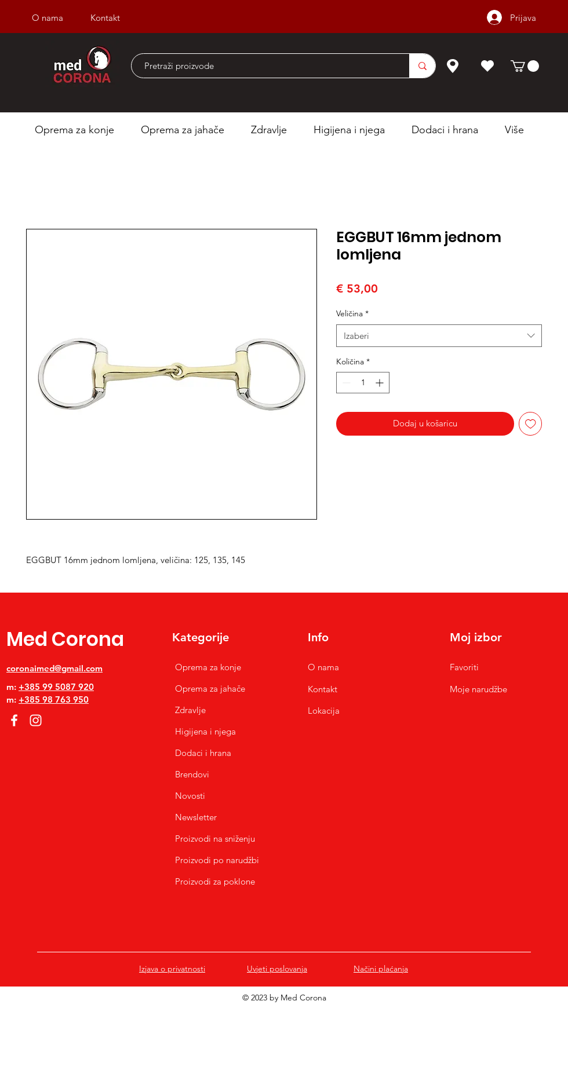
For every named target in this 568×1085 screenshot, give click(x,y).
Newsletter (196, 817)
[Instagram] (35, 720)
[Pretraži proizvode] (264, 66)
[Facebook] (14, 720)
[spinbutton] (362, 382)
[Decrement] (345, 382)
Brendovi (192, 774)
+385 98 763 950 (54, 699)
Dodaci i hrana (203, 752)
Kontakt (322, 689)
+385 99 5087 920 (56, 686)
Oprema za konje (208, 667)
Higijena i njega (205, 731)
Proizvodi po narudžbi (217, 859)
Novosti (190, 795)
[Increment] (380, 382)
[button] (525, 66)
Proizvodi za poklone (215, 881)
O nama (323, 667)
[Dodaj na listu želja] (530, 424)
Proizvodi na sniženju (215, 838)
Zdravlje (190, 709)
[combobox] (439, 335)
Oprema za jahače (210, 688)
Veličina (352, 313)
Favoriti (464, 667)
